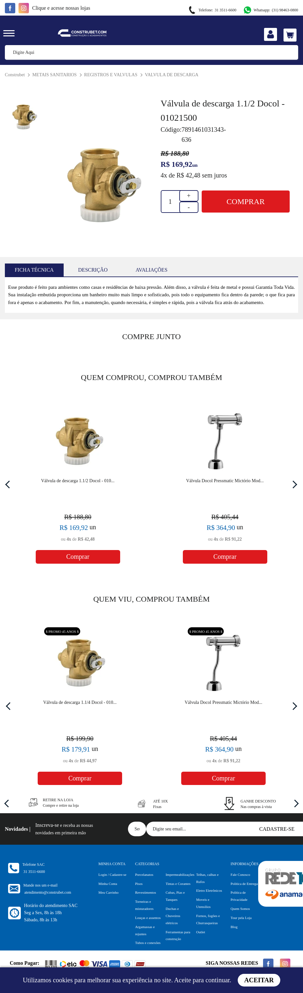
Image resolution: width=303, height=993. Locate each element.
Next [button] (293, 484)
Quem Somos (240, 909)
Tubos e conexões (147, 943)
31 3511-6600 (212, 10)
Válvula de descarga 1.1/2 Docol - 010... (77, 480)
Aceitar (259, 980)
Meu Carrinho (108, 892)
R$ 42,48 (188, 175)
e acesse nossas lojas (61, 8)
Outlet (200, 932)
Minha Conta (107, 884)
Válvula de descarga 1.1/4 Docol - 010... (80, 702)
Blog (234, 927)
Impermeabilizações (180, 875)
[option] (102, 185)
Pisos (139, 884)
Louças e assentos (148, 918)
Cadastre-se (276, 829)
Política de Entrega (244, 884)
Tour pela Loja (241, 918)
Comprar (246, 201)
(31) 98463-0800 (270, 10)
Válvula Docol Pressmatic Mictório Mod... (225, 480)
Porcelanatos (144, 875)
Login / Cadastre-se (112, 875)
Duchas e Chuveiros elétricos (173, 916)
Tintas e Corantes (178, 884)
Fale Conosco (240, 875)
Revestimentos (145, 892)
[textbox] (151, 52)
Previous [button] (9, 484)
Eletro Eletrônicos (209, 890)
